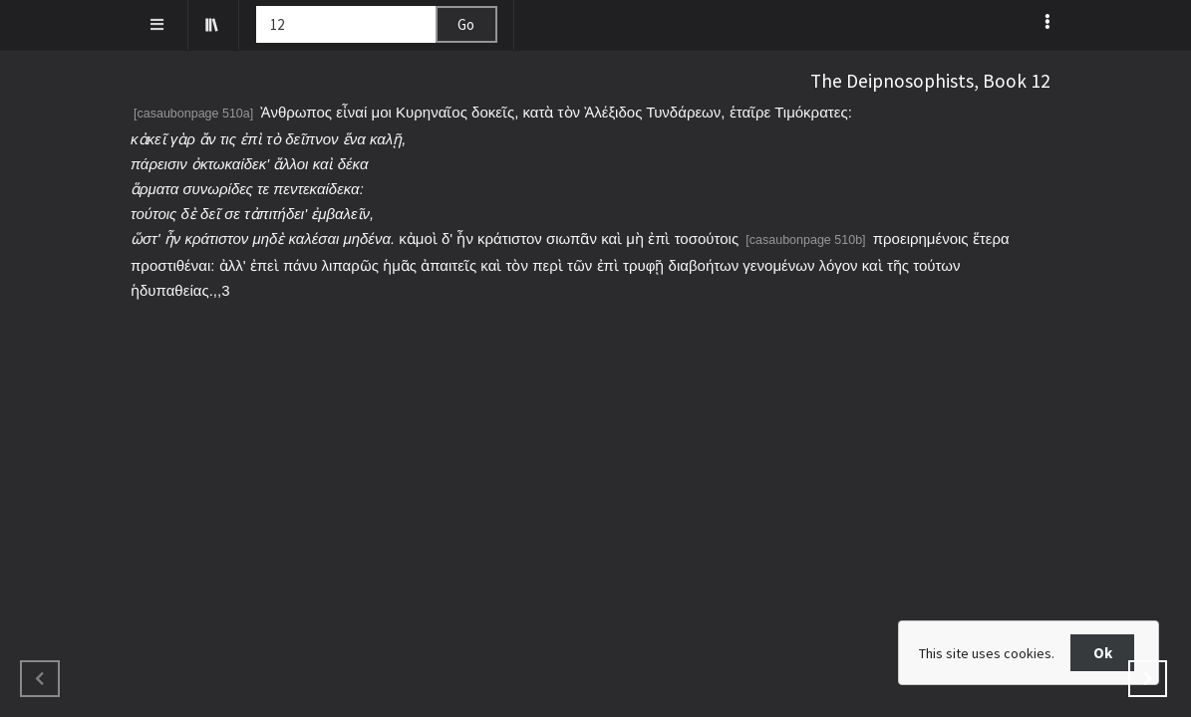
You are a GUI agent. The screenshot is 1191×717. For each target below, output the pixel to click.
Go (465, 24)
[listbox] (1050, 21)
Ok (1102, 652)
